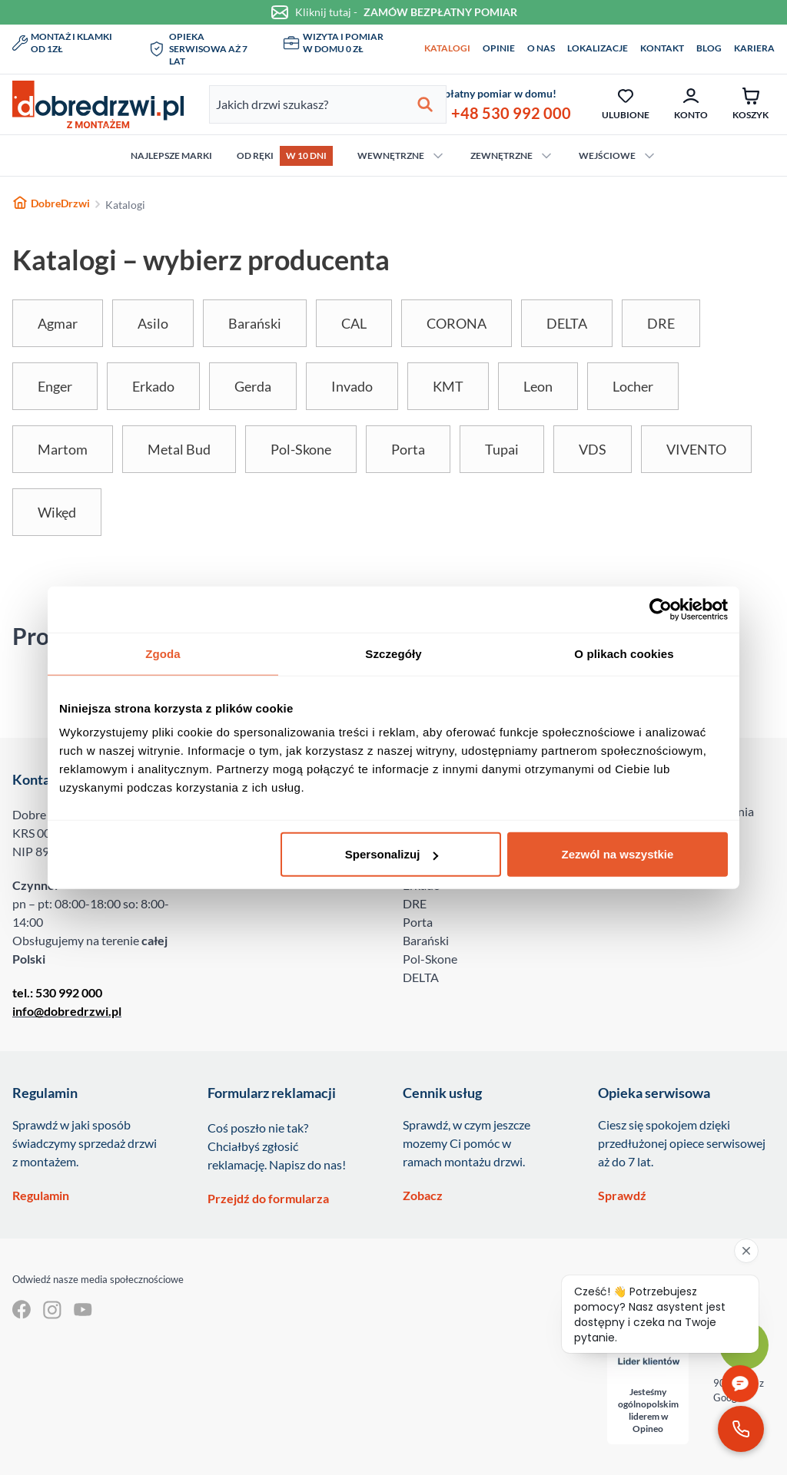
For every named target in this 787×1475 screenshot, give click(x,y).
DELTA (421, 977)
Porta (418, 921)
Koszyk (750, 104)
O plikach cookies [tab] (623, 653)
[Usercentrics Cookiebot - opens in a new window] (660, 608)
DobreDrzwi (51, 203)
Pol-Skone (430, 958)
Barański (426, 940)
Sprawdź (622, 1195)
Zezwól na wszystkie (618, 854)
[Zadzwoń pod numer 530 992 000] (741, 1429)
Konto (691, 104)
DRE (415, 903)
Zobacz (423, 1195)
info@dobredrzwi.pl (66, 1011)
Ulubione (625, 104)
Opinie (499, 48)
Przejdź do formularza (268, 1198)
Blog (709, 48)
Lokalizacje (597, 48)
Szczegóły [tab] (393, 653)
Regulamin (40, 1195)
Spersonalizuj (392, 854)
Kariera (754, 48)
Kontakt (662, 48)
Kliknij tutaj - (394, 12)
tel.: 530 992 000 (57, 992)
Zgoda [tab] (163, 653)
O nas (541, 48)
